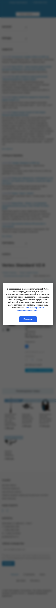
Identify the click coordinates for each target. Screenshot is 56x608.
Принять (28, 319)
